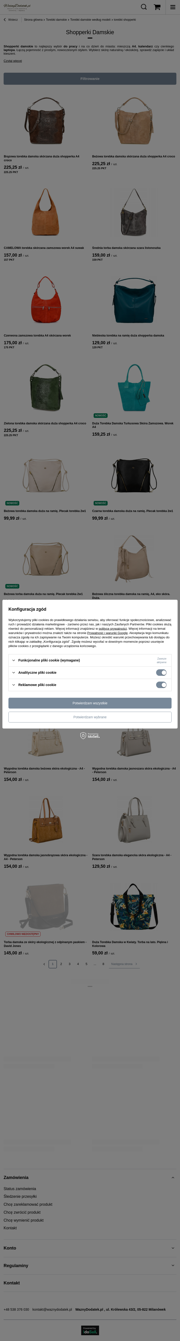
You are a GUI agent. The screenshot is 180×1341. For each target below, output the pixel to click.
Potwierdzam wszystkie (90, 703)
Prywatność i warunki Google (107, 633)
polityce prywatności (113, 628)
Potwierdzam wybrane (90, 717)
